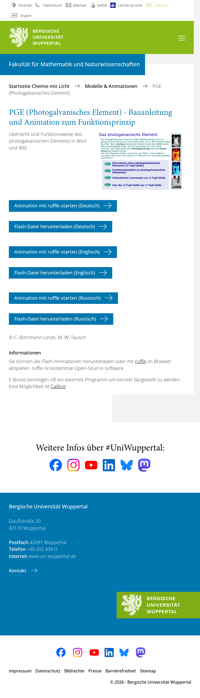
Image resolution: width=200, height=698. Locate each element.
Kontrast (25, 5)
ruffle (140, 361)
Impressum (20, 671)
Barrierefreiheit (120, 671)
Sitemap (148, 671)
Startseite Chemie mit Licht (40, 86)
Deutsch (161, 5)
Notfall (102, 5)
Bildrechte (74, 671)
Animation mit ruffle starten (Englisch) (57, 252)
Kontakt (18, 570)
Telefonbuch (52, 5)
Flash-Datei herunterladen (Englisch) (54, 272)
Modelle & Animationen (112, 86)
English (26, 15)
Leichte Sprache (130, 5)
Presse (95, 671)
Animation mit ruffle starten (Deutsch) (57, 205)
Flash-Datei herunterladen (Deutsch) (54, 226)
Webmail (79, 5)
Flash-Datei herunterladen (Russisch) (55, 319)
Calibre (58, 386)
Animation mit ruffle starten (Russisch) (57, 298)
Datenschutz (47, 671)
